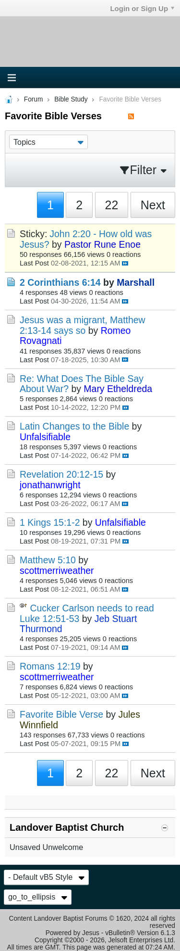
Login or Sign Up (142, 8)
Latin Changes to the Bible (74, 426)
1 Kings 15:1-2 (50, 522)
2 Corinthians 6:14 (60, 282)
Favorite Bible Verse (61, 714)
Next (153, 205)
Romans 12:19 (50, 666)
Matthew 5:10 (48, 560)
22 (112, 205)
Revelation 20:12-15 (61, 474)
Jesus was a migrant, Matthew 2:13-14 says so (82, 325)
